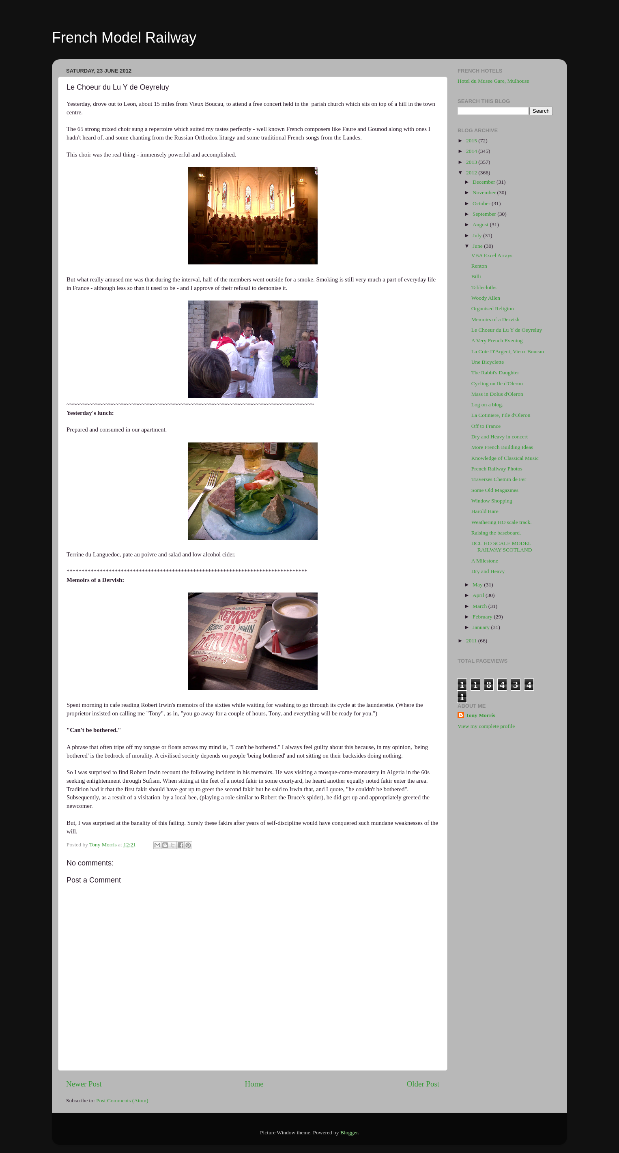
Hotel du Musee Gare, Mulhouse (493, 81)
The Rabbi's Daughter (495, 372)
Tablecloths (483, 287)
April (479, 595)
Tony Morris (480, 715)
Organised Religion (492, 308)
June (478, 246)
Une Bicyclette (487, 362)
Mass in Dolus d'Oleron (497, 394)
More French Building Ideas (502, 447)
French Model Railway (124, 37)
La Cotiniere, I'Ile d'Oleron (501, 415)
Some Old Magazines (494, 490)
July (478, 235)
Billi (476, 276)
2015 (472, 140)
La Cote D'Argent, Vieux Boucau (507, 351)
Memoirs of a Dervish (495, 319)
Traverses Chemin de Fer (499, 479)
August (481, 224)
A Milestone (484, 561)
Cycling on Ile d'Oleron (497, 383)
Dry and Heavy (488, 571)
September (485, 214)
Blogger (349, 1132)
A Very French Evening (497, 340)
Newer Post (84, 1084)
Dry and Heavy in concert (499, 437)
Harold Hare (485, 511)
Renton (479, 266)
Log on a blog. (487, 405)
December (484, 182)
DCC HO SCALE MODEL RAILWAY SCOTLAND (501, 546)
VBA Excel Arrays (491, 255)
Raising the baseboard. (496, 533)
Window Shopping (491, 501)
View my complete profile (486, 726)
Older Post (423, 1084)
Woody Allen (485, 298)
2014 (472, 151)
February (483, 617)
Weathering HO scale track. (501, 522)
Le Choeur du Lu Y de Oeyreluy (506, 330)
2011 (472, 641)
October (482, 203)
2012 (472, 173)
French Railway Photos (496, 469)
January (482, 627)
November (485, 192)
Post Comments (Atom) (122, 1100)
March (480, 606)
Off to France (486, 426)
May (478, 585)
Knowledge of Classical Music (505, 458)
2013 (472, 162)
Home (254, 1084)
